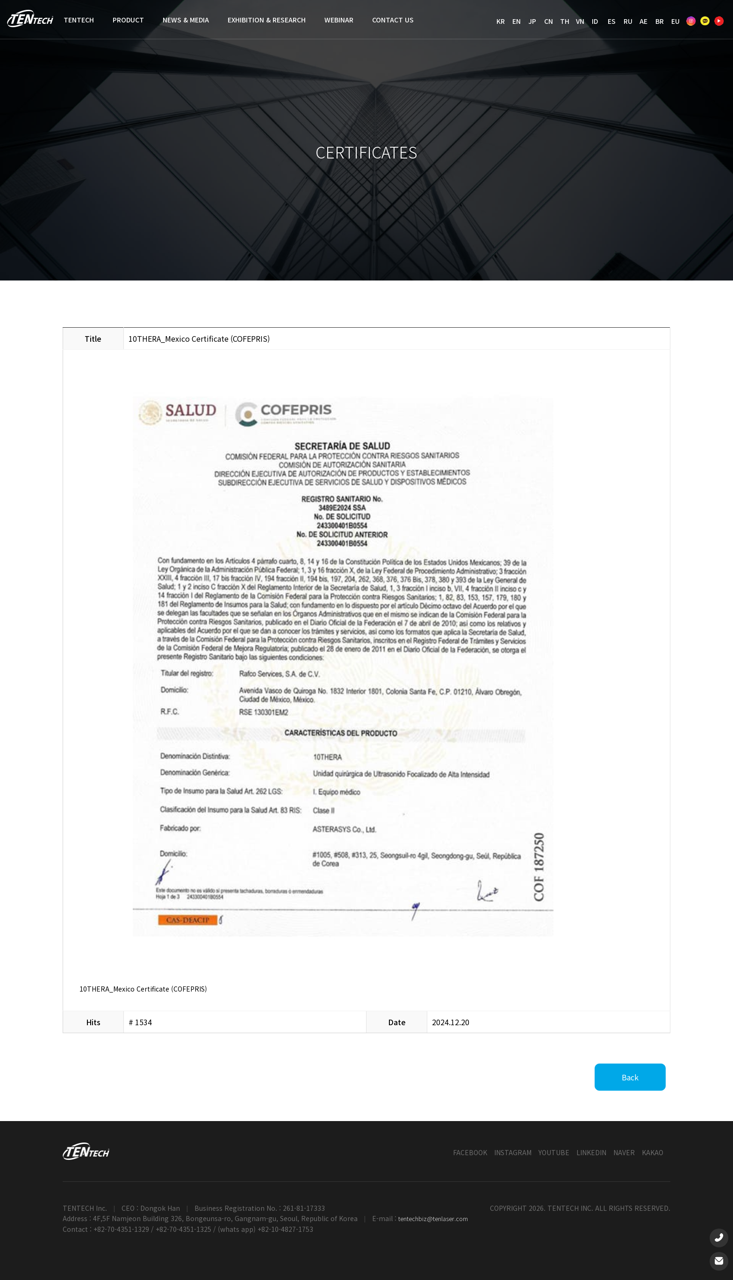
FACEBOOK (470, 1152)
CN (548, 21)
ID (595, 21)
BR (659, 21)
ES (612, 21)
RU (628, 21)
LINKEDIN (591, 1152)
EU (675, 21)
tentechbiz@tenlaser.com (433, 1218)
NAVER (624, 1152)
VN (580, 21)
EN (516, 21)
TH (564, 21)
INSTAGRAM (513, 1152)
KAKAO (652, 1152)
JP (532, 21)
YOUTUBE (554, 1152)
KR (500, 21)
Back (630, 1077)
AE (643, 21)
